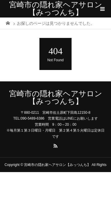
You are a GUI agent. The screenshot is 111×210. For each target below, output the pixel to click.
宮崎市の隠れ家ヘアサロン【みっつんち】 (55, 9)
